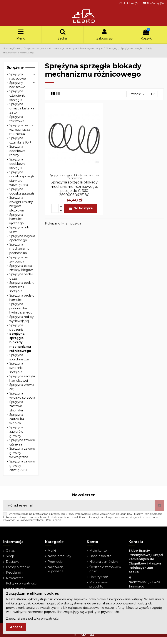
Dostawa (12, 562)
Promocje (55, 562)
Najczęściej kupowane (56, 569)
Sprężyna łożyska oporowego (22, 238)
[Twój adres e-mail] (79, 505)
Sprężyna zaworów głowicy (16, 431)
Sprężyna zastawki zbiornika (16, 406)
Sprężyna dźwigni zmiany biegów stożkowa (21, 204)
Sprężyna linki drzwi (19, 229)
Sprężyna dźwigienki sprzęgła (17, 95)
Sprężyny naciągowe (17, 76)
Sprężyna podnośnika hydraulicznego (20, 308)
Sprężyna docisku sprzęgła (22, 191)
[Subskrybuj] (159, 505)
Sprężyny (15, 67)
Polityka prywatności (21, 583)
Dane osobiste (100, 556)
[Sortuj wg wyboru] (136, 94)
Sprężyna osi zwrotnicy (18, 259)
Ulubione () (129, 3)
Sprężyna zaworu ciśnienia (22, 442)
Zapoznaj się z (32, 618)
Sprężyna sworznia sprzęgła (16, 367)
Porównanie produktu (98, 584)
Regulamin (14, 572)
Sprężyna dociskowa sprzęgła (17, 163)
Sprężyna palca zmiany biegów (21, 268)
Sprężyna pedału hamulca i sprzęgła (21, 287)
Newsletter (14, 578)
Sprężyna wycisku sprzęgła (22, 395)
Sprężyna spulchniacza (19, 357)
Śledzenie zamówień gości (105, 569)
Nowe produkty (59, 556)
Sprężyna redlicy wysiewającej (21, 319)
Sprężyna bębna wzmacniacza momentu (21, 129)
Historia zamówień (103, 562)
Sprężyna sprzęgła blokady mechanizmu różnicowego (20, 342)
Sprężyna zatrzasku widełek (16, 419)
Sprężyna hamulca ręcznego (16, 219)
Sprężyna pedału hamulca (21, 298)
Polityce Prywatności (32, 519)
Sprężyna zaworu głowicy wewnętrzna (22, 453)
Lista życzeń (98, 577)
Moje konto (98, 551)
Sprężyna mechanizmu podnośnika (19, 249)
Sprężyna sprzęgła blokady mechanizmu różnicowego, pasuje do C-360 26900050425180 (74, 188)
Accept (16, 627)
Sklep (10, 556)
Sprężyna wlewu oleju (21, 387)
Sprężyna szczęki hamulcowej (22, 378)
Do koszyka (81, 208)
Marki (52, 551)
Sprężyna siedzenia (16, 327)
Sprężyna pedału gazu (21, 276)
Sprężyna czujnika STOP (20, 140)
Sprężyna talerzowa (16, 119)
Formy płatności (18, 567)
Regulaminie (53, 519)
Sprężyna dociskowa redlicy (17, 151)
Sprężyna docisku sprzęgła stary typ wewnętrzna (22, 178)
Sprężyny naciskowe (17, 85)
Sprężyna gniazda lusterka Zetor (21, 108)
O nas (10, 551)
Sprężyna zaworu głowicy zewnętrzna (22, 465)
